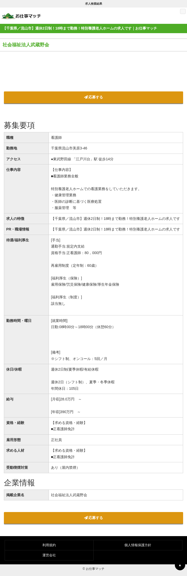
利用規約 (49, 545)
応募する (93, 97)
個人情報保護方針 (137, 545)
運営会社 (49, 555)
